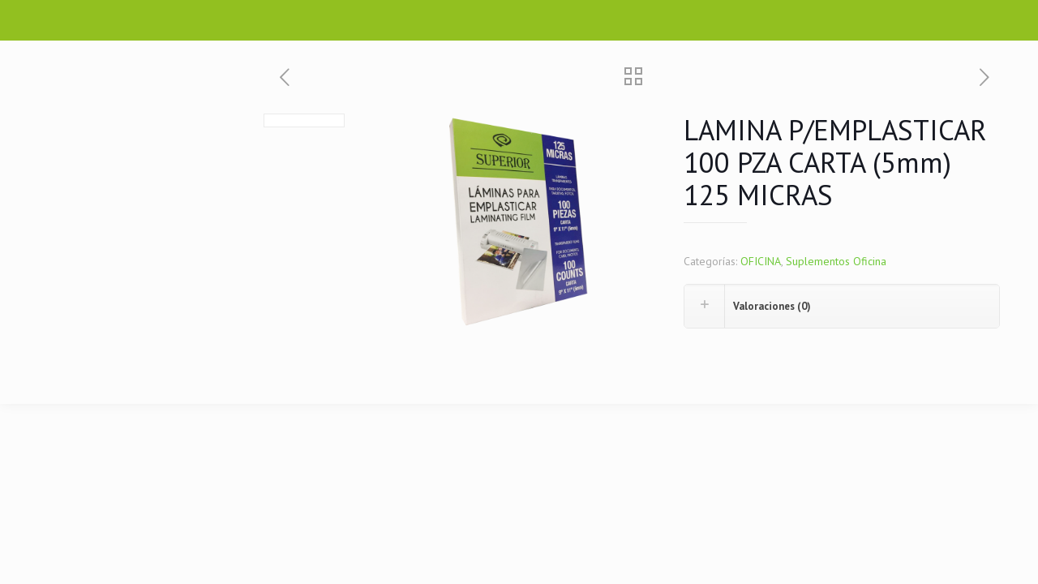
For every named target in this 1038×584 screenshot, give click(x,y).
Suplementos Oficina (836, 261)
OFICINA (760, 261)
